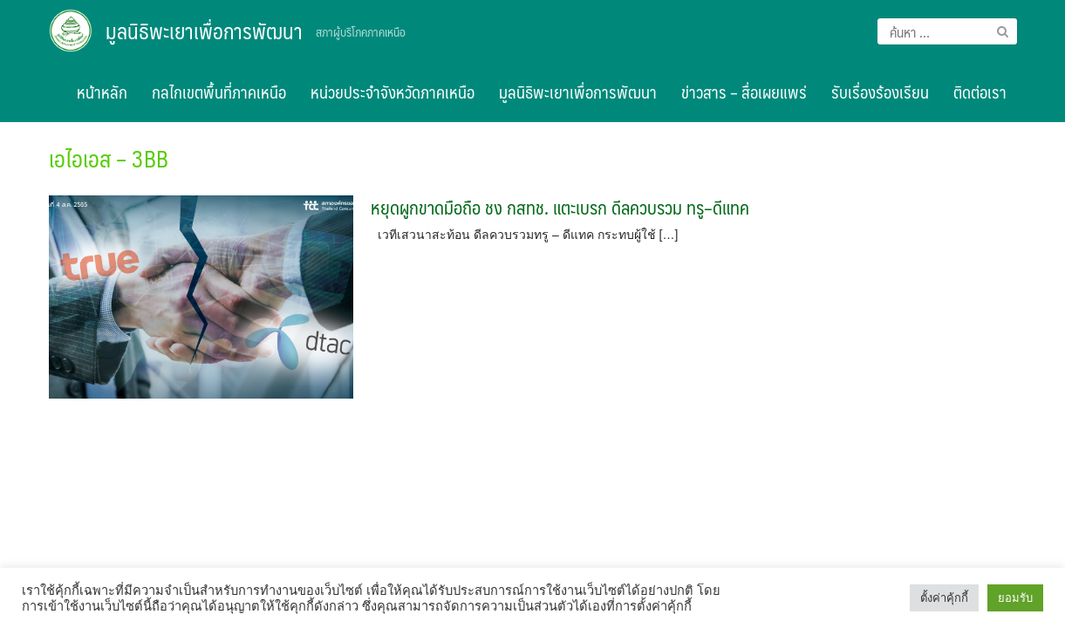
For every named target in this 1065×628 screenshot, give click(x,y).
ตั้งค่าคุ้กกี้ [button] (944, 597)
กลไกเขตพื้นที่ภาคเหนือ (219, 92)
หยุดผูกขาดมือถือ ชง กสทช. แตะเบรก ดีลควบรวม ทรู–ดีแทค (560, 207)
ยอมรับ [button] (1015, 597)
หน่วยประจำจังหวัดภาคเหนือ (392, 92)
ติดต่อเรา (980, 92)
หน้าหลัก (102, 92)
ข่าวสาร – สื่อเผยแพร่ (744, 92)
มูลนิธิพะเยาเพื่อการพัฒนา (204, 30)
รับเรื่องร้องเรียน (880, 92)
